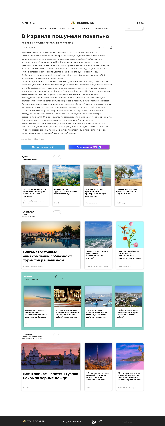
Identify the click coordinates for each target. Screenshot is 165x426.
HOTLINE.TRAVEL (85, 29)
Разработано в (127, 422)
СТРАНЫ (52, 29)
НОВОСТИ (42, 29)
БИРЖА (62, 29)
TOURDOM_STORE (102, 29)
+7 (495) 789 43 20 (72, 421)
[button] (59, 157)
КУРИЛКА (72, 29)
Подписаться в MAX (89, 147)
